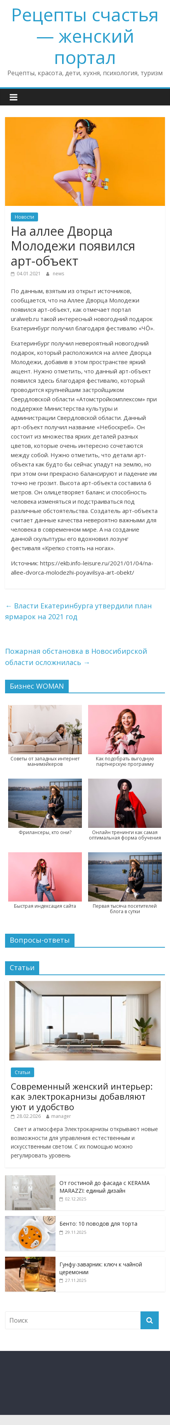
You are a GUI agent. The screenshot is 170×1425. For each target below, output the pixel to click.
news (58, 273)
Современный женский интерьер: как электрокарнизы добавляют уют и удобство (82, 1096)
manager (61, 1116)
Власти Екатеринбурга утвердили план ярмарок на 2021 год (78, 611)
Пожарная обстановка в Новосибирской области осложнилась (76, 656)
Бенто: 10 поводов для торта (98, 1223)
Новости (24, 217)
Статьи (22, 1072)
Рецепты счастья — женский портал (85, 35)
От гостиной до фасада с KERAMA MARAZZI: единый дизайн (104, 1186)
